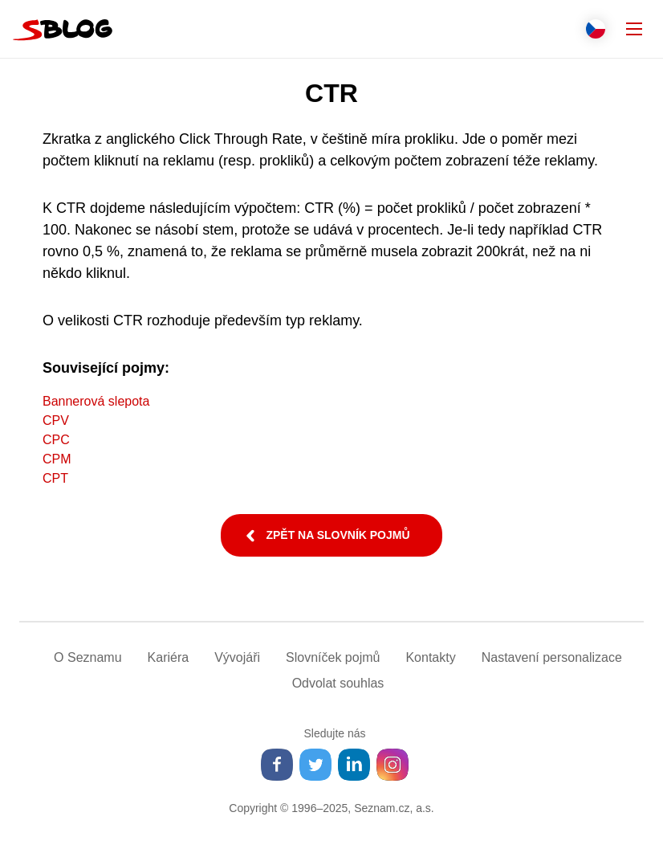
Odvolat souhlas (338, 683)
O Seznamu (87, 657)
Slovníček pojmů (333, 657)
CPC (56, 440)
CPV (56, 420)
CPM (57, 459)
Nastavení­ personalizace (552, 657)
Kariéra (168, 657)
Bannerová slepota (96, 401)
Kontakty (430, 657)
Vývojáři (237, 657)
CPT (55, 478)
